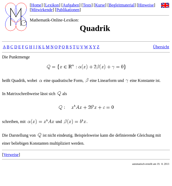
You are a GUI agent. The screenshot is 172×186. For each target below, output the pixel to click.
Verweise (11, 154)
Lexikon (52, 5)
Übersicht (161, 47)
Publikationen (68, 9)
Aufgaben (71, 5)
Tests (87, 5)
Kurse (100, 5)
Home (36, 5)
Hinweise (146, 5)
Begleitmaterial (121, 5)
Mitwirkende (42, 9)
